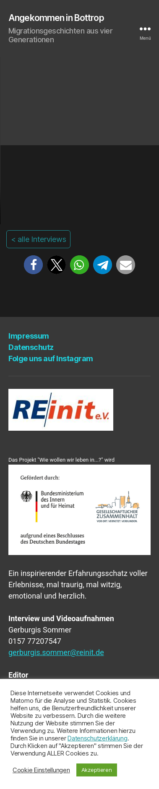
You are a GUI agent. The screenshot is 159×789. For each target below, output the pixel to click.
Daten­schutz (31, 347)
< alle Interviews (38, 239)
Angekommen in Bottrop (56, 17)
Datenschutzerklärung (98, 738)
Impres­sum (28, 336)
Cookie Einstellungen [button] (41, 770)
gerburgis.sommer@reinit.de (56, 652)
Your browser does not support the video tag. (79, 140)
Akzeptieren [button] (96, 769)
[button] (33, 264)
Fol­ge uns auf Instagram (50, 358)
